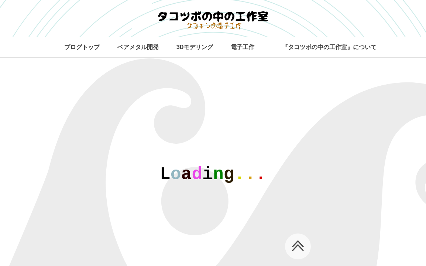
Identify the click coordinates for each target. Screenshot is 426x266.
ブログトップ (82, 47)
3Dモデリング (194, 47)
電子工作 (242, 47)
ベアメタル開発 (138, 47)
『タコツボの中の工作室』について (329, 47)
